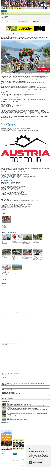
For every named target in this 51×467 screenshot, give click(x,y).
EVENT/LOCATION (23, 20)
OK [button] (30, 462)
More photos (4, 279)
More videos (4, 377)
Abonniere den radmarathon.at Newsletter (11, 383)
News (3, 13)
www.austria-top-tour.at (6, 180)
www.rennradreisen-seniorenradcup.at (10, 197)
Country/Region (5, 16)
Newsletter (7, 13)
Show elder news (5, 422)
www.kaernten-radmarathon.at (8, 124)
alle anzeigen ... (12, 232)
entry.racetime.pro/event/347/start (8, 125)
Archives (3, 455)
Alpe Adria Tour (34, 200)
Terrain (3, 20)
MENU (4, 11)
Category (9, 20)
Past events (17, 20)
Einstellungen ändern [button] (37, 462)
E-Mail (3, 453)
